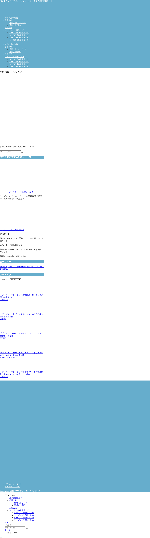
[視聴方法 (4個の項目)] (30, 267)
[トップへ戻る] (1, 537)
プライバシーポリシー (14, 484)
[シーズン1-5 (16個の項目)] (13, 267)
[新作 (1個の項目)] (6, 269)
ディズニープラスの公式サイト (22, 192)
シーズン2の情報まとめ (24, 513)
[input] (10, 151)
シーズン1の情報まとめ (19, 510)
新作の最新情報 (15, 498)
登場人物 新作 (20, 505)
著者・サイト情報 (12, 487)
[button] (22, 152)
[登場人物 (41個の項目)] (4, 267)
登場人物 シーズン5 (22, 503)
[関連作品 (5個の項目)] (22, 267)
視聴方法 (13, 508)
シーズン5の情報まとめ (24, 520)
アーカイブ (4, 279)
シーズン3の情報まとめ (24, 515)
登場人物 (13, 500)
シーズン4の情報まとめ (24, 518)
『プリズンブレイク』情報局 (12, 230)
